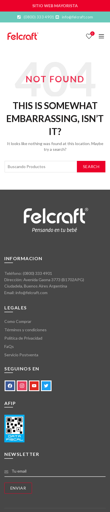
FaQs (9, 346)
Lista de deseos (92, 34)
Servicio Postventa (21, 354)
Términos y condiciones (25, 329)
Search (91, 166)
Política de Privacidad (23, 338)
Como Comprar (17, 321)
